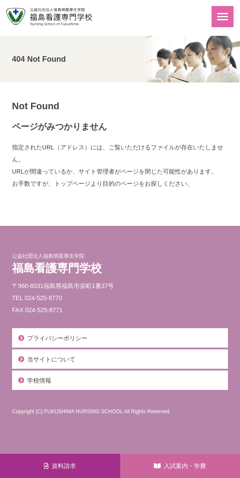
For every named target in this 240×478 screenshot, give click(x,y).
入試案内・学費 (185, 465)
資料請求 (64, 465)
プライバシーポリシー (57, 338)
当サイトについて (51, 359)
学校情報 (39, 380)
